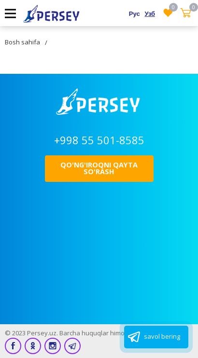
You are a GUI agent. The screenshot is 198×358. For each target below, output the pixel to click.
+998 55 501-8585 (99, 140)
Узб (149, 13)
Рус (134, 13)
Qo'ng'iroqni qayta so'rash (99, 168)
